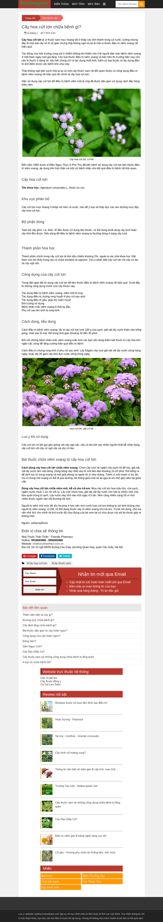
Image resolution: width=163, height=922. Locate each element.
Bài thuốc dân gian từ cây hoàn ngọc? (45, 630)
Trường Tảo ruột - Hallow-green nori (76, 786)
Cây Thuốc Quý (92, 881)
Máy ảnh (94, 4)
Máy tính (78, 4)
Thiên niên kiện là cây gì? (38, 614)
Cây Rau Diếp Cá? (34, 651)
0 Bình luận (49, 33)
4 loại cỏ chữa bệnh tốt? (37, 662)
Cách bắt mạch (50, 881)
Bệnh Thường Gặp (94, 875)
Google (29, 556)
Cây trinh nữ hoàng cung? (70, 752)
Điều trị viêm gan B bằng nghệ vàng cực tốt (80, 835)
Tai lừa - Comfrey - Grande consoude (77, 736)
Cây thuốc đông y (50, 681)
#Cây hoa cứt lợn (37, 563)
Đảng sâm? (29, 641)
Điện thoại (61, 4)
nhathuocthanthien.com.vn (48, 543)
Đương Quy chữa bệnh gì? (38, 620)
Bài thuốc (46, 875)
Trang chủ (30, 18)
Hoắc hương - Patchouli (69, 719)
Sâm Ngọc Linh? (32, 646)
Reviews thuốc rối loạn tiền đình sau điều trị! (81, 702)
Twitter (64, 556)
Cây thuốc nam (50, 18)
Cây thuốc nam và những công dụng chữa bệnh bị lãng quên (58, 657)
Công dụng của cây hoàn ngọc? (41, 635)
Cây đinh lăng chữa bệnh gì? (40, 625)
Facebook (48, 556)
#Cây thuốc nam (61, 563)
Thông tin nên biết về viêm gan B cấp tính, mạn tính (85, 769)
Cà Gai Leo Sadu (50, 684)
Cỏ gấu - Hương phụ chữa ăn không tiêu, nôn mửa (85, 852)
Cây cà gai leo (48, 677)
